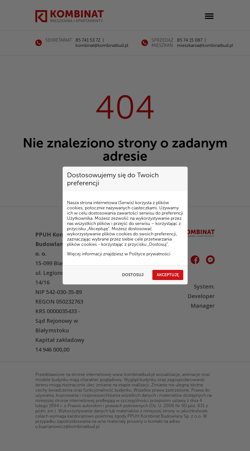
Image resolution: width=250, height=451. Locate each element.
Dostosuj (133, 274)
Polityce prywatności (149, 253)
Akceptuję (168, 274)
